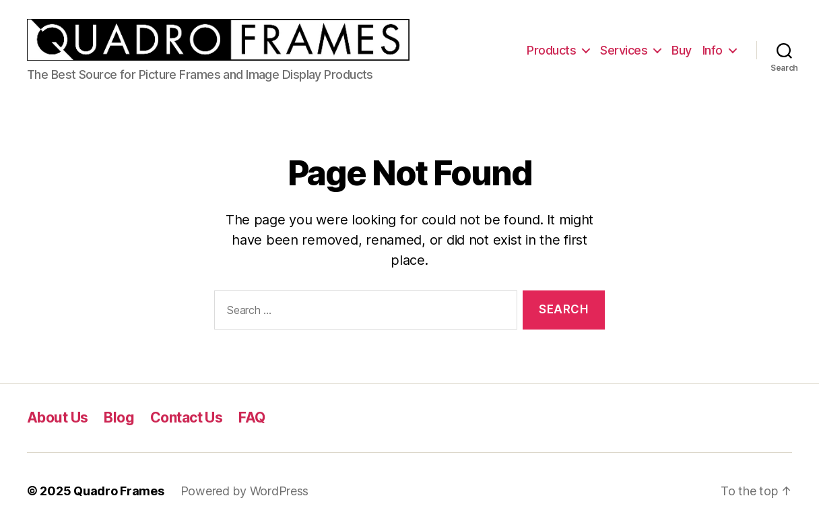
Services (623, 50)
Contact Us (186, 417)
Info (712, 50)
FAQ (251, 417)
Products (551, 50)
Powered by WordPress (245, 491)
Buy (681, 50)
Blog (119, 417)
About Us (57, 417)
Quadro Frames (118, 491)
